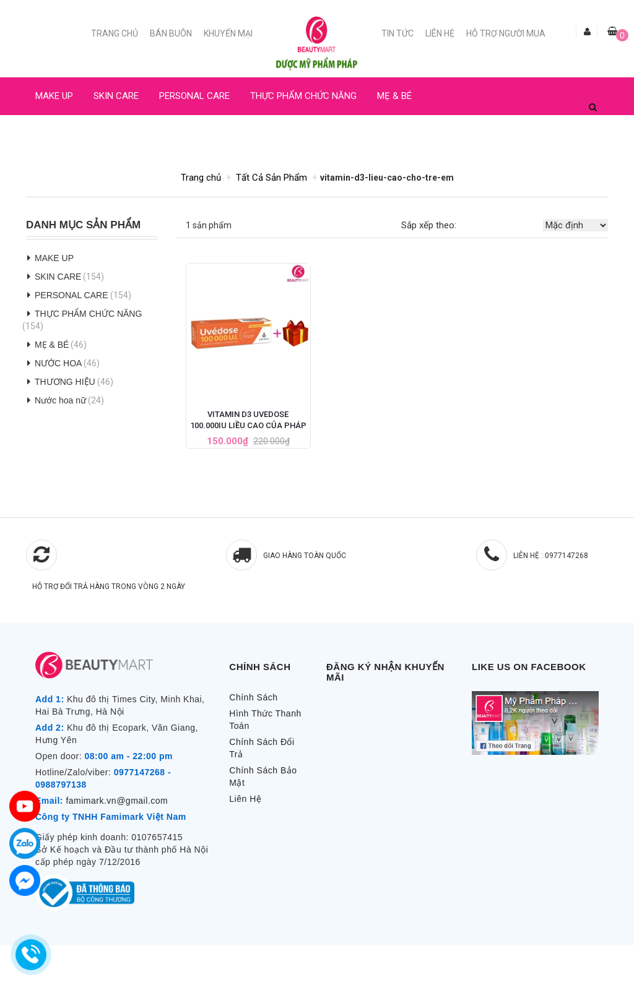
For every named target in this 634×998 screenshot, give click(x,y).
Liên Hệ (439, 33)
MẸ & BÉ (394, 95)
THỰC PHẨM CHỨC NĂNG (303, 95)
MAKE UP (54, 95)
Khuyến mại (228, 33)
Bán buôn (171, 33)
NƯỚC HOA (58, 133)
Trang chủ (114, 33)
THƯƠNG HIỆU (65, 382)
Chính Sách (253, 697)
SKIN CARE (116, 95)
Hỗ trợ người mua (505, 33)
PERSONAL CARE (194, 95)
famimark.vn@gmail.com (117, 801)
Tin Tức (397, 33)
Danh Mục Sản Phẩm (83, 225)
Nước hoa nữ (60, 400)
